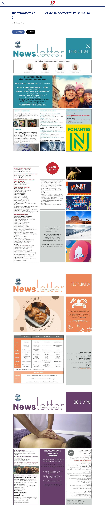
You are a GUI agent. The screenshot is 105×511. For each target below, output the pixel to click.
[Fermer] (3, 3)
